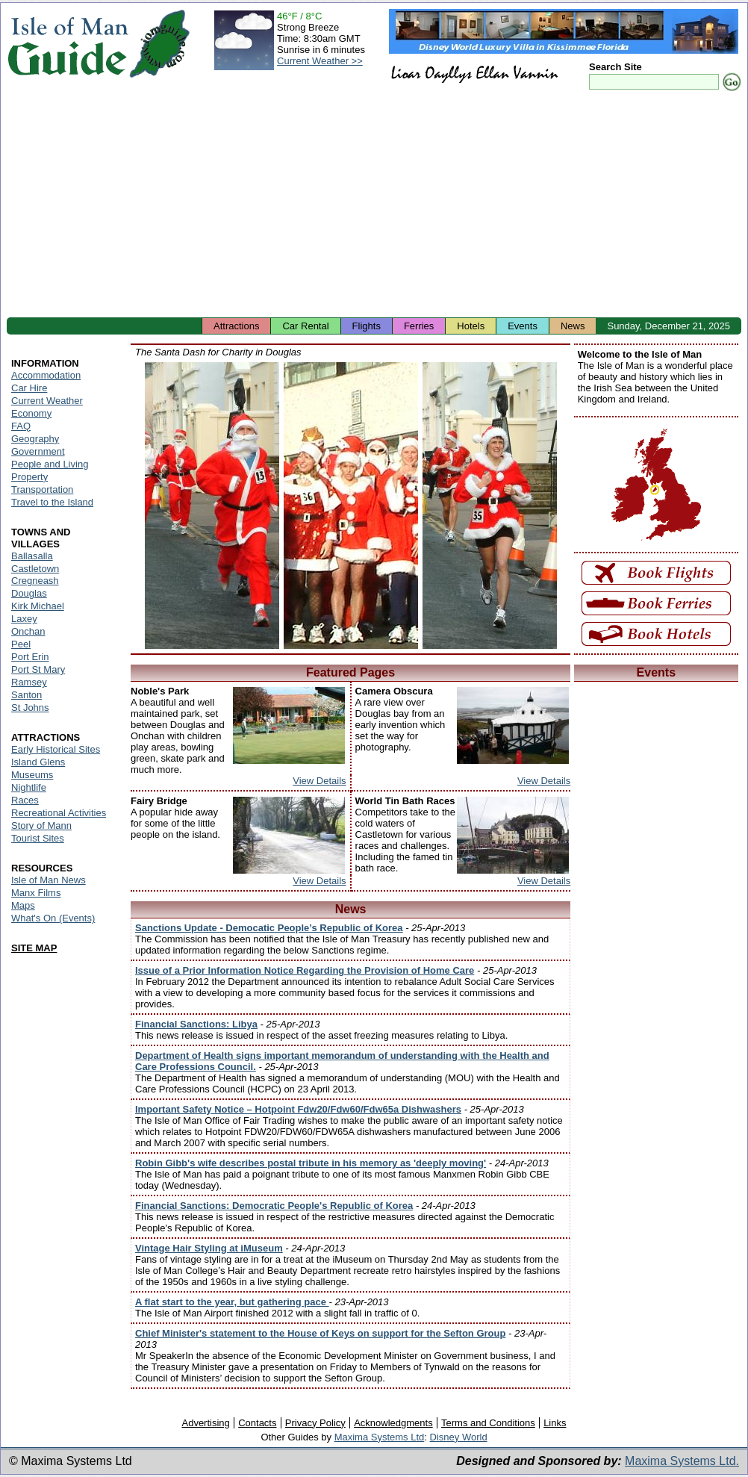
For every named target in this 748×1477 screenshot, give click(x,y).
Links (554, 1422)
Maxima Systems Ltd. (682, 1461)
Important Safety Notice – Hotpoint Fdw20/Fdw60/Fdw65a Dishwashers (298, 1109)
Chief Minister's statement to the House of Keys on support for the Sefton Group (320, 1333)
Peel (21, 644)
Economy (31, 413)
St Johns (30, 707)
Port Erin (30, 656)
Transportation (42, 489)
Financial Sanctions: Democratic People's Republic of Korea (274, 1205)
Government (38, 451)
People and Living (49, 464)
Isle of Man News (48, 880)
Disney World (458, 1437)
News (573, 326)
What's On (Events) (53, 918)
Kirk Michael (37, 606)
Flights (366, 326)
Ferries (419, 326)
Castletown (35, 568)
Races (25, 800)
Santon (26, 694)
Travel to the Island (52, 502)
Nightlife (28, 787)
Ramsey (29, 682)
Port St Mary (38, 669)
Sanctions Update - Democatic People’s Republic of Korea (269, 927)
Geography (35, 438)
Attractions (236, 326)
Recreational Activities (58, 812)
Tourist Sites (37, 838)
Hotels (470, 326)
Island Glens (38, 762)
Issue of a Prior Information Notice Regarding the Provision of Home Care (304, 970)
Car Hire (29, 388)
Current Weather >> (320, 60)
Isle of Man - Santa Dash (212, 505)
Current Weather (47, 400)
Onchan (28, 631)
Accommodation (46, 375)
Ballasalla (32, 556)
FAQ (21, 426)
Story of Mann (41, 825)
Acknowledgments (393, 1422)
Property (29, 476)
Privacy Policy (315, 1422)
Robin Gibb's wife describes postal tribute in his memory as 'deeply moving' (310, 1163)
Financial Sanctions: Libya (196, 1024)
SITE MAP (34, 948)
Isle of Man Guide (67, 43)
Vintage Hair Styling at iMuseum (209, 1248)
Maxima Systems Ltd (379, 1437)
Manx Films (35, 892)
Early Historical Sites (55, 749)
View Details (319, 780)
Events (522, 326)
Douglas (29, 593)
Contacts (257, 1422)
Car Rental (305, 326)
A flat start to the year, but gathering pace (232, 1301)
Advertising (205, 1422)
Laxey (24, 618)
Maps (23, 905)
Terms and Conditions (488, 1422)
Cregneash (35, 580)
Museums (32, 774)
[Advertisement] (374, 205)
